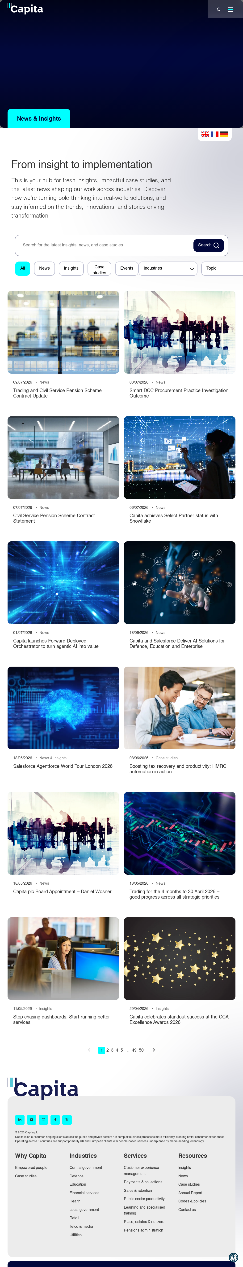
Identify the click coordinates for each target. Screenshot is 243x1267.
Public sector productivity (144, 1199)
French (214, 134)
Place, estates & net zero (144, 1222)
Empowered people (31, 1168)
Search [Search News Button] (205, 245)
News (44, 268)
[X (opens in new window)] (67, 1120)
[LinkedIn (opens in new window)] (20, 1120)
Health (75, 1201)
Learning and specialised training (144, 1211)
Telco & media (81, 1227)
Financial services (84, 1193)
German (224, 134)
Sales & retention (138, 1191)
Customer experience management (141, 1171)
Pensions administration (143, 1230)
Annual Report (190, 1193)
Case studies (99, 270)
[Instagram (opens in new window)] (43, 1120)
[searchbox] (106, 245)
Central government (86, 1168)
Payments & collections (143, 1182)
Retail (74, 1218)
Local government (84, 1210)
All (22, 268)
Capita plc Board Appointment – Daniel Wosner (62, 892)
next (154, 1050)
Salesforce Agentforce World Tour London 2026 (63, 766)
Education (78, 1185)
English (205, 134)
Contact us (187, 1210)
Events (126, 268)
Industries (153, 268)
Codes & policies (192, 1201)
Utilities (76, 1235)
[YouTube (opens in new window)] (32, 1120)
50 (141, 1050)
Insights (71, 268)
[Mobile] (230, 9)
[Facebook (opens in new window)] (55, 1120)
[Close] (219, 9)
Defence (77, 1176)
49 (134, 1050)
